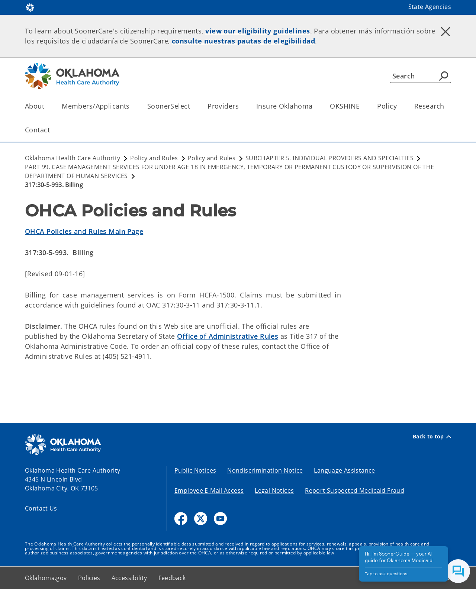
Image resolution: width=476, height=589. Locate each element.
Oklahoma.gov (46, 578)
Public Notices (195, 470)
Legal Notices (274, 490)
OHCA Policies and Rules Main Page (84, 231)
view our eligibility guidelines (257, 30)
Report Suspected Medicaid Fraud (354, 490)
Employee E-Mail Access (209, 490)
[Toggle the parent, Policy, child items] (399, 106)
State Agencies (429, 7)
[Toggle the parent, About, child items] (46, 106)
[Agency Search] (443, 75)
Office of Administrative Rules (227, 336)
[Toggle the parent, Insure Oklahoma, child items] (314, 106)
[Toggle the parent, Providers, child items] (241, 106)
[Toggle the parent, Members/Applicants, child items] (132, 106)
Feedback (172, 578)
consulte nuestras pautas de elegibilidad (243, 40)
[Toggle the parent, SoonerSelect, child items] (192, 106)
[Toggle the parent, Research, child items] (446, 106)
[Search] (420, 75)
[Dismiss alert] (445, 31)
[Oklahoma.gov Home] (30, 6)
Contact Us (41, 508)
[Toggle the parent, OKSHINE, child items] (362, 106)
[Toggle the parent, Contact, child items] (52, 130)
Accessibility (129, 578)
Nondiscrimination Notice (265, 470)
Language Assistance (344, 470)
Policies (89, 578)
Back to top (432, 436)
